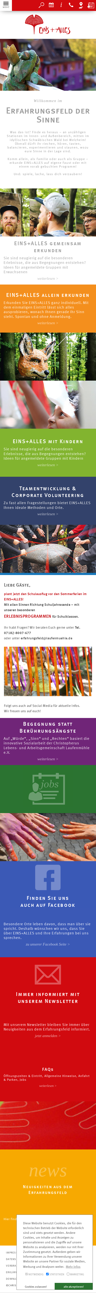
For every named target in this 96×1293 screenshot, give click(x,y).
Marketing (75, 1274)
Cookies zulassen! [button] (36, 1286)
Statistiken (55, 1274)
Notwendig (34, 1274)
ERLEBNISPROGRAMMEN (28, 616)
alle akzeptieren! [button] (74, 1286)
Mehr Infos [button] (73, 1267)
